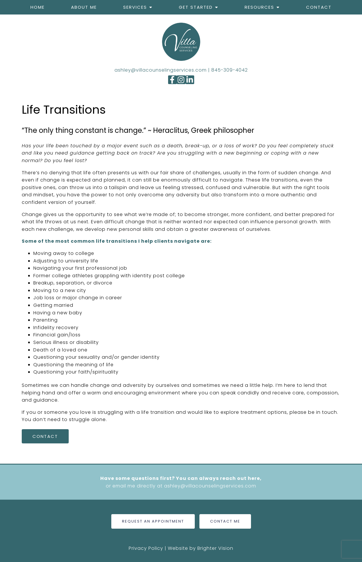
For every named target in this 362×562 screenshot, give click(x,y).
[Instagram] (181, 79)
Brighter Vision (215, 548)
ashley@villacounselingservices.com (160, 70)
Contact (319, 7)
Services (135, 7)
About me (84, 7)
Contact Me (225, 521)
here (254, 478)
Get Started (196, 7)
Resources (259, 7)
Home (37, 7)
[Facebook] (172, 79)
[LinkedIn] (189, 79)
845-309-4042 (229, 70)
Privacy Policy (146, 548)
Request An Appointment (153, 521)
